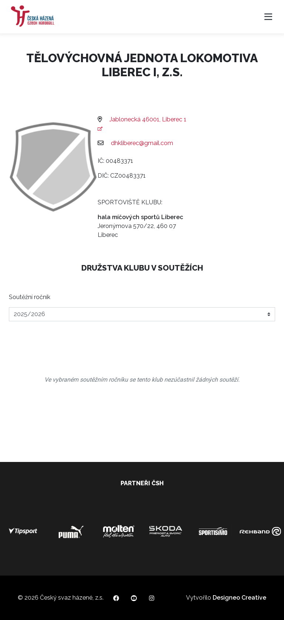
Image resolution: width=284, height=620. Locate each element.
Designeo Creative (239, 597)
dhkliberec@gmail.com (142, 143)
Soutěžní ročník (29, 297)
